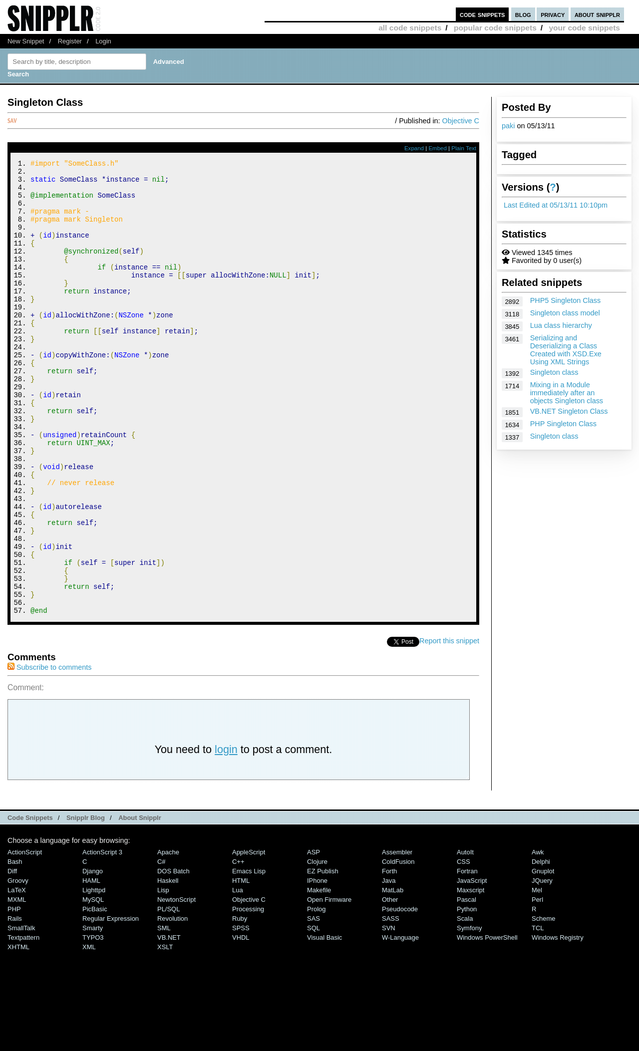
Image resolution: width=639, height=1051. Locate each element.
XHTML (18, 1032)
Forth (389, 956)
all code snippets (409, 27)
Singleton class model (565, 313)
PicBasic (94, 994)
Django (92, 956)
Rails (14, 1004)
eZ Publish (322, 956)
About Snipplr (139, 903)
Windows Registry (558, 1023)
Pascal (466, 985)
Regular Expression (110, 1004)
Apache (168, 937)
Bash (14, 947)
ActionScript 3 (102, 937)
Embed (437, 148)
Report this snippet (449, 726)
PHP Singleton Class (563, 424)
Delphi (541, 947)
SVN (388, 1013)
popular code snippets (495, 27)
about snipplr (597, 14)
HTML (241, 966)
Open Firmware (329, 985)
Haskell (167, 966)
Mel (537, 975)
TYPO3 (92, 1023)
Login (103, 41)
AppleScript (248, 937)
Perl (537, 985)
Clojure (317, 947)
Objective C (460, 121)
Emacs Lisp (249, 956)
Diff (12, 956)
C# (161, 947)
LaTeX (16, 975)
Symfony (469, 1013)
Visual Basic (324, 1023)
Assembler (397, 937)
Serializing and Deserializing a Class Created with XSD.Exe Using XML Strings (566, 350)
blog (523, 14)
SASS (390, 1004)
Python (467, 994)
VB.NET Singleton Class (569, 411)
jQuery (542, 966)
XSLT (165, 1032)
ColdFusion (398, 947)
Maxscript (470, 975)
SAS (313, 1004)
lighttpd (93, 975)
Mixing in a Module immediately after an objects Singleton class (566, 393)
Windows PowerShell (487, 1023)
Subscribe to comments (49, 753)
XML (89, 1032)
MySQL (93, 985)
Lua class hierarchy (561, 325)
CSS (463, 947)
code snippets (482, 14)
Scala (465, 1004)
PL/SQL (168, 994)
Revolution (172, 1004)
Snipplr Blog (85, 903)
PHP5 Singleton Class (565, 300)
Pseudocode (400, 994)
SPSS (241, 1013)
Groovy (17, 966)
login (226, 834)
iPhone (317, 966)
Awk (538, 937)
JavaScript (472, 966)
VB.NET (169, 1023)
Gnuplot (543, 956)
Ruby (239, 1004)
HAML (91, 966)
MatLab (392, 975)
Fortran (467, 956)
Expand (414, 148)
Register (70, 41)
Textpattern (23, 1023)
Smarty (92, 1013)
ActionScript (24, 937)
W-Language (400, 1023)
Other (390, 985)
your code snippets (584, 27)
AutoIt (465, 937)
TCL (538, 1013)
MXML (16, 985)
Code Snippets (30, 903)
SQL (313, 1013)
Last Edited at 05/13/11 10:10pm (556, 205)
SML (164, 1013)
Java (388, 966)
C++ (238, 947)
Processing (248, 994)
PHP (14, 994)
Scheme (544, 1004)
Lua (237, 975)
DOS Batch (173, 956)
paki (508, 126)
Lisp (163, 975)
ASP (313, 937)
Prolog (316, 994)
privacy (553, 14)
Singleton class (554, 372)
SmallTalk (21, 1013)
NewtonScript (176, 985)
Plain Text (463, 148)
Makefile (319, 975)
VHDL (241, 1023)
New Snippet (25, 41)
